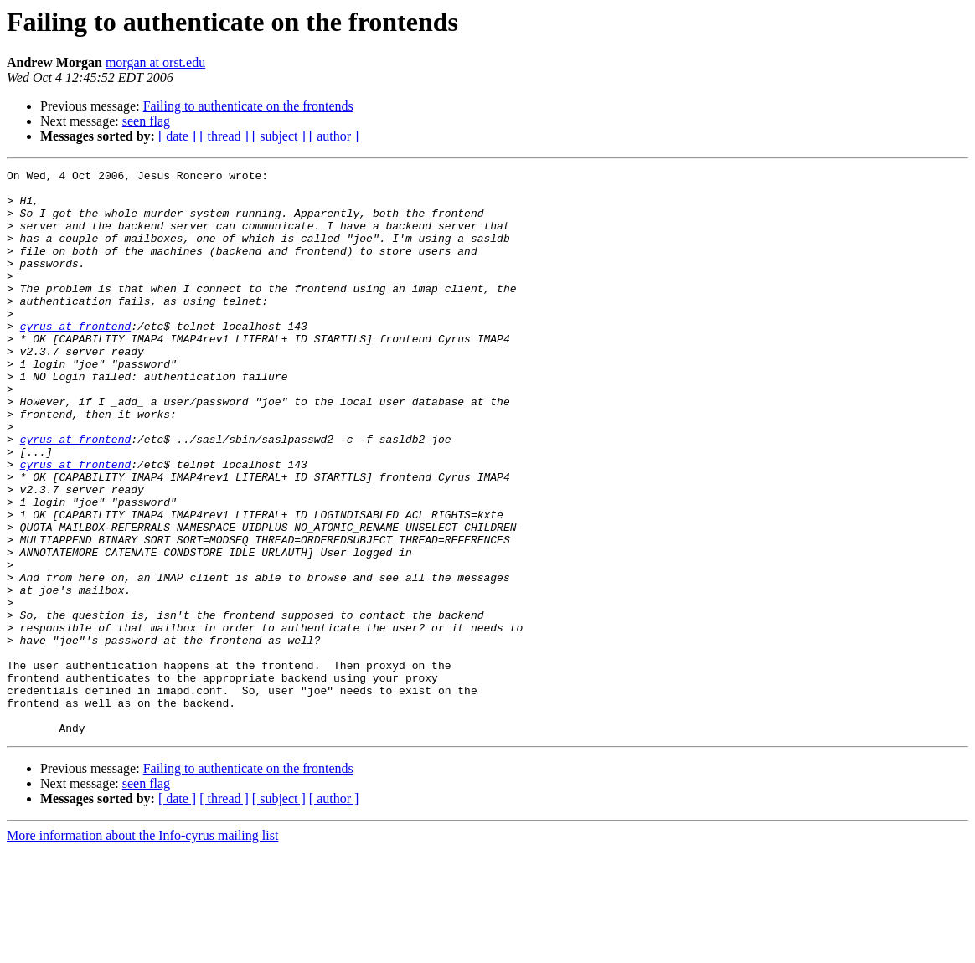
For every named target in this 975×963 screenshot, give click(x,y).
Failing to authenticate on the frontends (248, 106)
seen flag (146, 121)
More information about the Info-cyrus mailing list (142, 948)
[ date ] (177, 136)
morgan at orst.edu (155, 62)
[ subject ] (279, 136)
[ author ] (334, 136)
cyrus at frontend (76, 358)
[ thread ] (224, 136)
